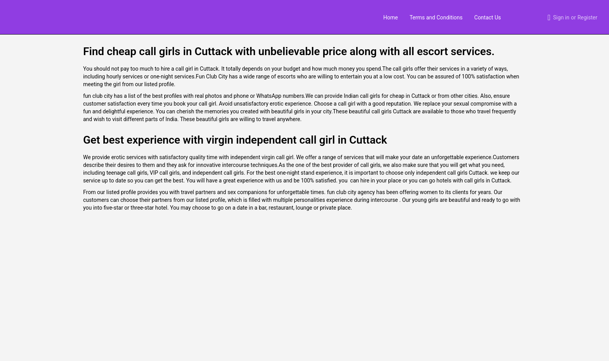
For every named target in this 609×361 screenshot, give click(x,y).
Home (390, 17)
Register (587, 17)
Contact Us (487, 17)
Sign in (561, 17)
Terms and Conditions (436, 17)
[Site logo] (14, 17)
